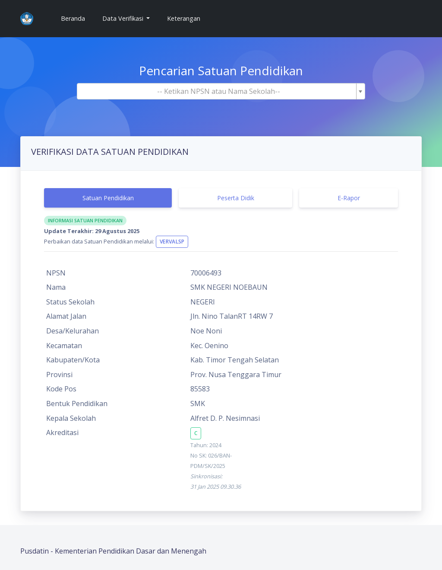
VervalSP (172, 241)
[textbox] (218, 91)
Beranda (76, 17)
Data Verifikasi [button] (123, 18)
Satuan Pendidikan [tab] (108, 198)
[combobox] (221, 91)
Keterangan (183, 18)
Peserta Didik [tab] (235, 198)
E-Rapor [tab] (349, 198)
